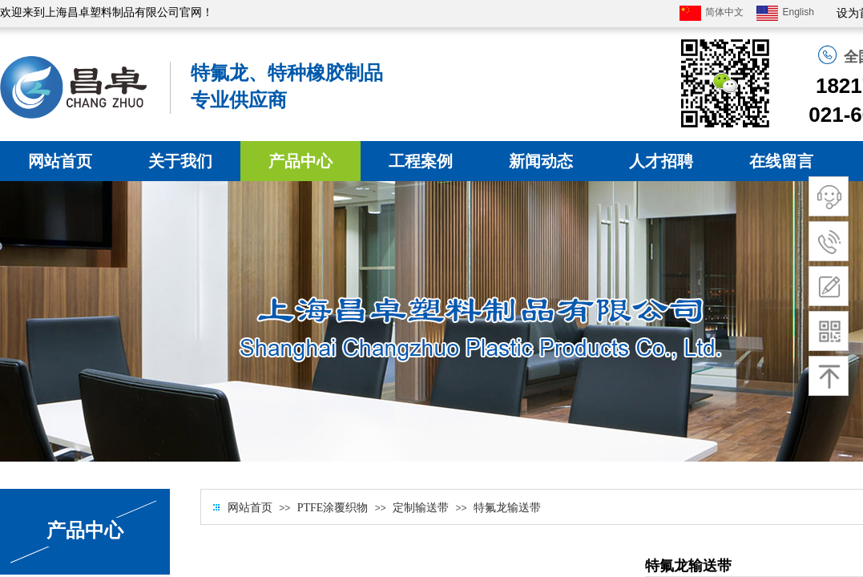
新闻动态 (541, 161)
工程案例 (421, 161)
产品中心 (300, 161)
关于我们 (180, 161)
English (784, 13)
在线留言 (781, 161)
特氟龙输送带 (507, 508)
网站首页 (60, 161)
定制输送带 (421, 508)
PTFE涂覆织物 (333, 508)
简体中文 (712, 13)
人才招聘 (661, 161)
